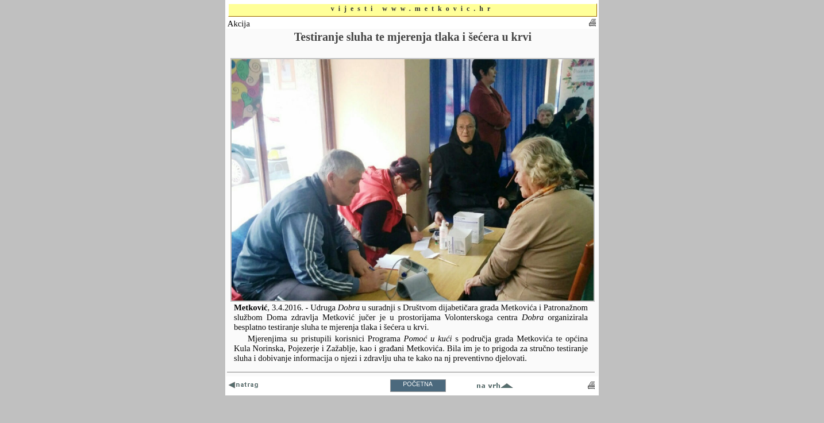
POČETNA (418, 383)
